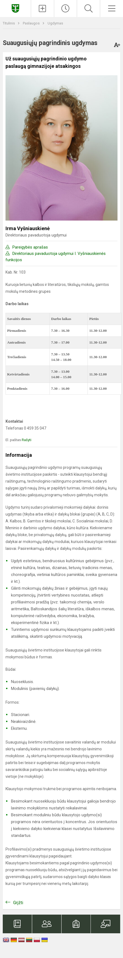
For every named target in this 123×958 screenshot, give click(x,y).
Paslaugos (31, 23)
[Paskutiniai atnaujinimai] (65, 8)
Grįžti (18, 902)
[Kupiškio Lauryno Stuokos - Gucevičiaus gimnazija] (15, 7)
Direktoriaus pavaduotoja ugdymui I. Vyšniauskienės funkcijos (56, 256)
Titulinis (9, 23)
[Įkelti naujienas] (42, 8)
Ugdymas (55, 23)
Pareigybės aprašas (30, 247)
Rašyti (26, 440)
